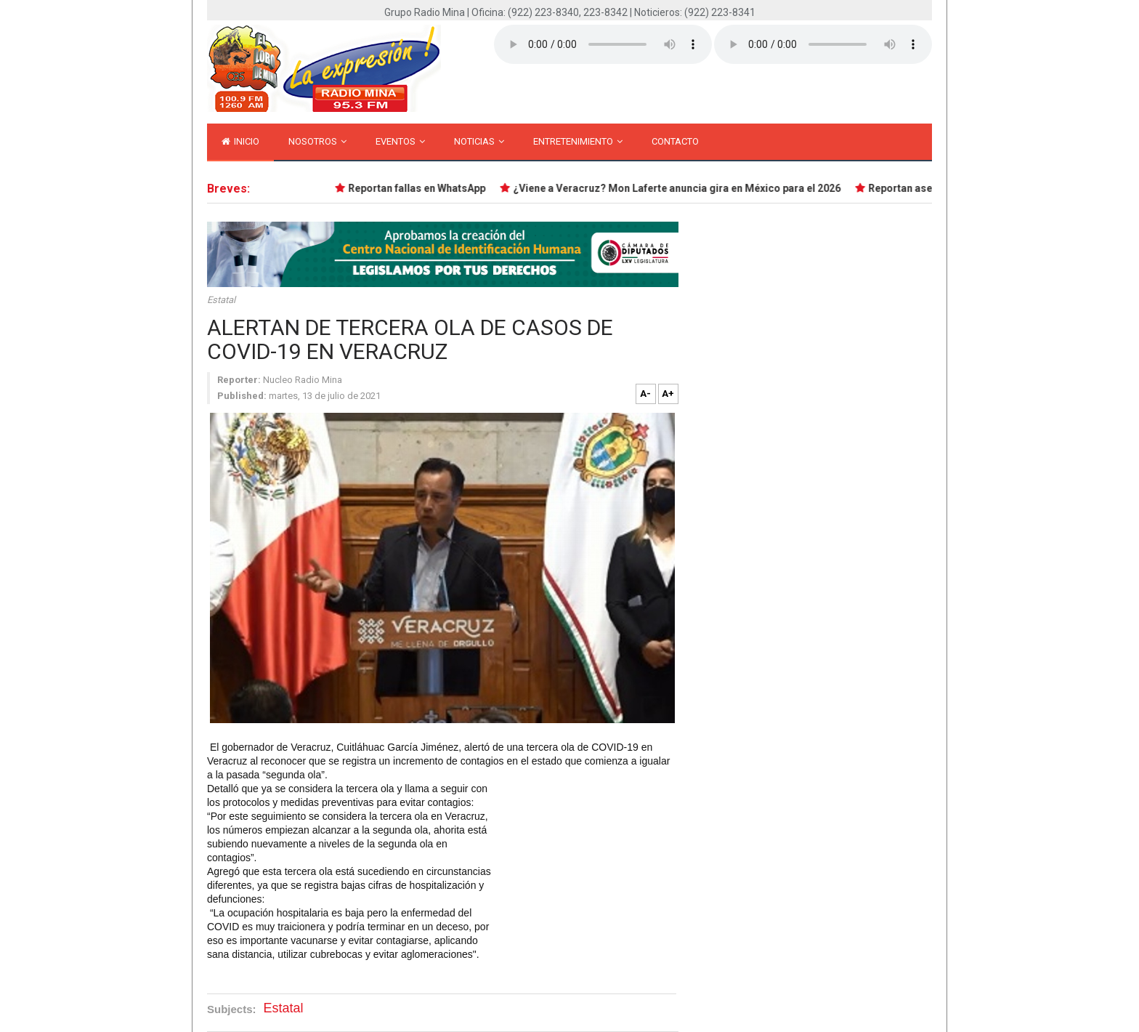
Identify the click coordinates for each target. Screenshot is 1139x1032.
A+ (668, 393)
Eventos (400, 141)
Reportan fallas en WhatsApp (418, 188)
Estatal (221, 299)
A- (645, 393)
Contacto (675, 141)
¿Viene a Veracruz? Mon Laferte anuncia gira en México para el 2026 (678, 188)
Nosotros (317, 141)
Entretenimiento (578, 141)
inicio (240, 141)
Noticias (479, 141)
